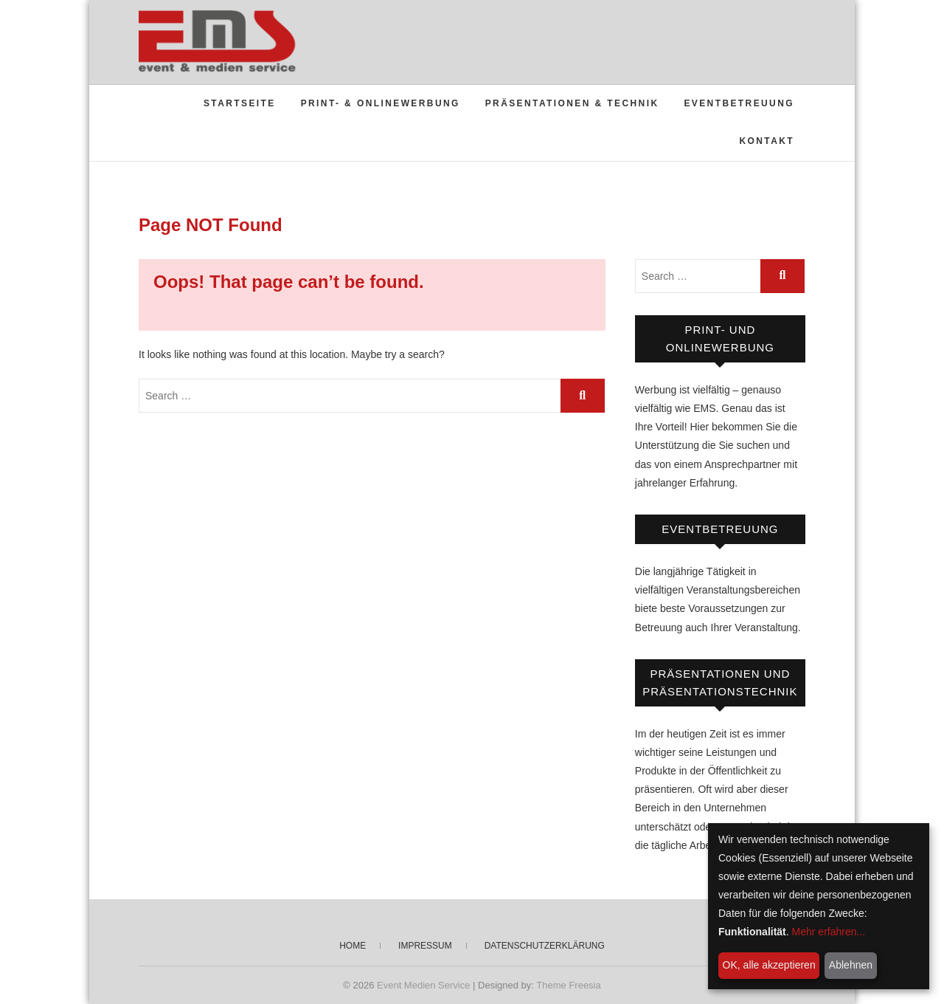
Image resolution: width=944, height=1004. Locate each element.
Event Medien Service (423, 985)
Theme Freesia (568, 985)
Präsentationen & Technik (572, 103)
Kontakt (766, 141)
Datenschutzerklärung (545, 946)
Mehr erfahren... (829, 932)
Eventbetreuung (739, 103)
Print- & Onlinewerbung (380, 103)
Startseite (240, 103)
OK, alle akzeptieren (769, 965)
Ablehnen (850, 965)
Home (352, 946)
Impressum (425, 946)
